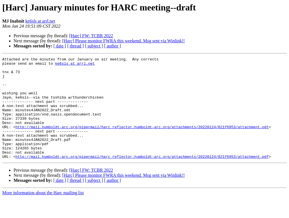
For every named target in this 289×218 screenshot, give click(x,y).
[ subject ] (94, 45)
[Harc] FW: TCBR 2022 (91, 35)
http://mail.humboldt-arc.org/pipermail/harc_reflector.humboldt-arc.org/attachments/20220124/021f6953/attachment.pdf (142, 176)
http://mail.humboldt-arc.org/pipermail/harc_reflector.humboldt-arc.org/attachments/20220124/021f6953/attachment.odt (142, 141)
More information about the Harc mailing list (43, 213)
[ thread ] (75, 45)
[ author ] (112, 45)
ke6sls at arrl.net (40, 21)
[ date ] (59, 45)
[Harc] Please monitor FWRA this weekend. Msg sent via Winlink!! (123, 40)
